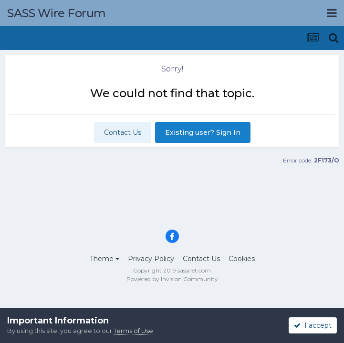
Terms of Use (133, 330)
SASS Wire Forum (56, 13)
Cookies (242, 258)
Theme (104, 258)
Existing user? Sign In (202, 132)
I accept (313, 325)
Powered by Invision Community (172, 278)
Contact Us (122, 132)
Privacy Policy (151, 258)
